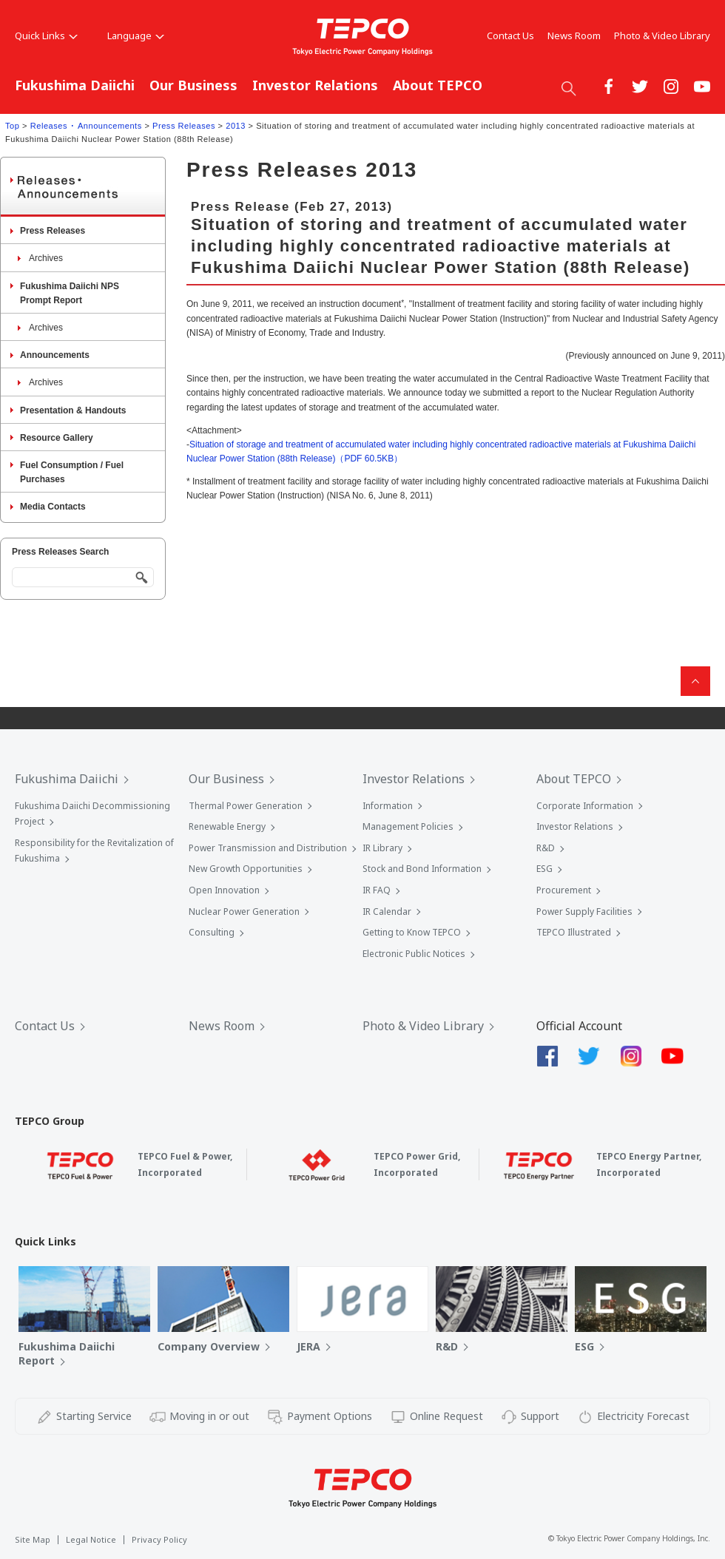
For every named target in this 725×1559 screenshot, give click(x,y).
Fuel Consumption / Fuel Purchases (72, 472)
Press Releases (183, 125)
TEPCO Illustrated (573, 932)
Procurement (563, 890)
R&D (545, 848)
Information (387, 805)
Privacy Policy (159, 1539)
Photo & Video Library (662, 35)
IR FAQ (376, 890)
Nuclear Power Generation (244, 911)
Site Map (32, 1539)
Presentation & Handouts (73, 410)
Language (135, 35)
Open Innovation (224, 890)
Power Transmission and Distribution (268, 848)
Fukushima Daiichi (75, 85)
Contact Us (510, 35)
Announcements (55, 355)
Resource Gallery (56, 438)
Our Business (193, 85)
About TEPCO (437, 85)
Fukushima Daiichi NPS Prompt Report (69, 293)
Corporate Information (584, 805)
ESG (544, 868)
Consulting (212, 932)
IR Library (382, 848)
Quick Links (46, 35)
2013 (236, 125)
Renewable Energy (227, 826)
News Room (574, 35)
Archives (46, 258)
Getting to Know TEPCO (411, 932)
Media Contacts (53, 506)
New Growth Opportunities (246, 868)
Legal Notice (91, 1539)
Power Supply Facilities (584, 911)
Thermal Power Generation (246, 805)
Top (12, 125)
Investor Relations (315, 85)
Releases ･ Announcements (86, 125)
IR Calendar (386, 911)
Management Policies (407, 826)
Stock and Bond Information (422, 868)
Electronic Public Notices (413, 953)
